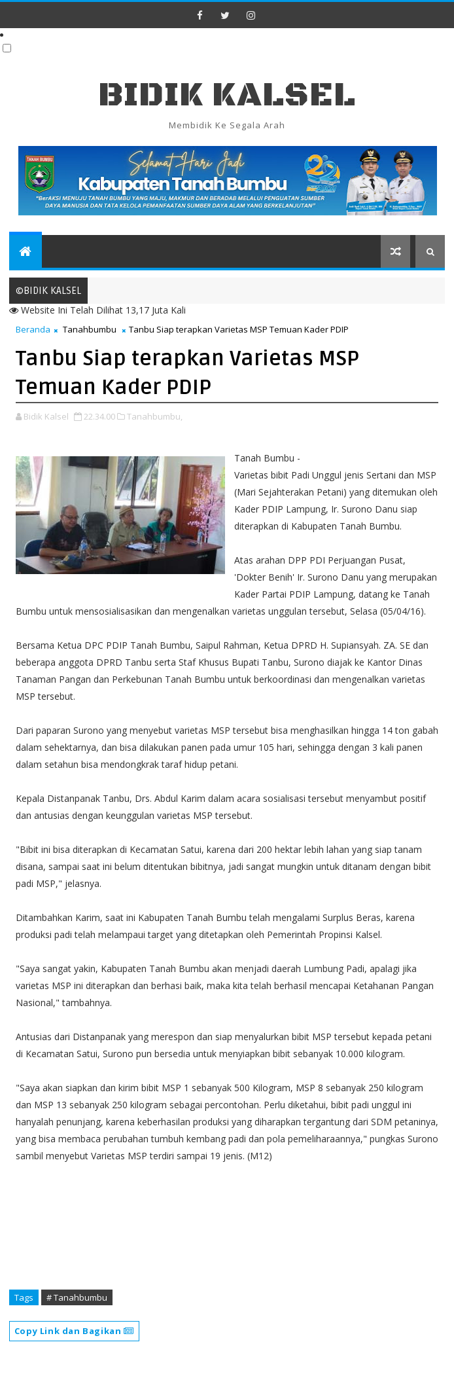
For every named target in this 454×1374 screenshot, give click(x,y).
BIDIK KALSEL (227, 95)
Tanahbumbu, (155, 416)
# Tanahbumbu (76, 1297)
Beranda (33, 329)
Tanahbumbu (89, 329)
